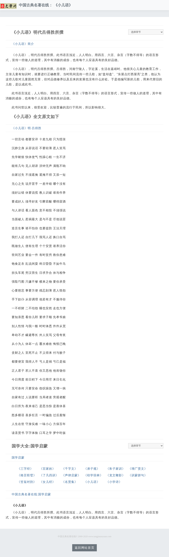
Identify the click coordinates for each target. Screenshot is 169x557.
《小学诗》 (114, 481)
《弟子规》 (92, 468)
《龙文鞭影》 (115, 475)
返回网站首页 (85, 547)
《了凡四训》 (49, 475)
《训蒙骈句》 (137, 475)
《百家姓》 (47, 468)
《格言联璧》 (26, 475)
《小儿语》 (92, 481)
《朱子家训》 (115, 468)
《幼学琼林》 (93, 475)
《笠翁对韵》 (26, 481)
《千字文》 (70, 468)
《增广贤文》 (137, 468)
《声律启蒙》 (71, 475)
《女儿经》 (47, 481)
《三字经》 (25, 468)
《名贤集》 (70, 481)
